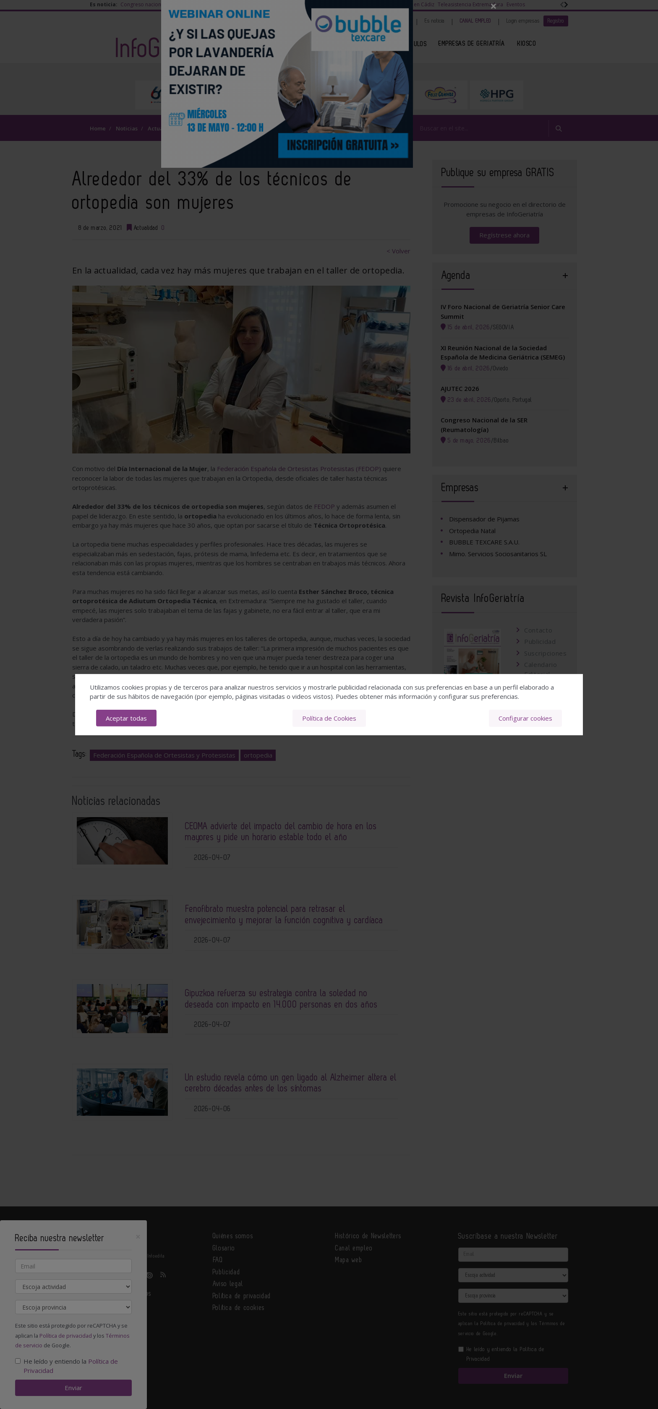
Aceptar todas (126, 718)
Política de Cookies (329, 718)
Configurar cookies (525, 718)
